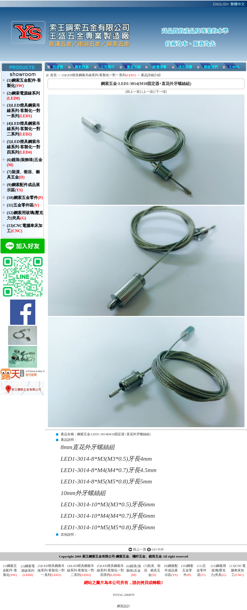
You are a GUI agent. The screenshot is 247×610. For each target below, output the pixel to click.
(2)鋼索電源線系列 (28, 570)
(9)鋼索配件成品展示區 (171, 570)
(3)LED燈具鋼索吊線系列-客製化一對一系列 (23, 110)
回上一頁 (133, 92)
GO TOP (158, 549)
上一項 (148, 92)
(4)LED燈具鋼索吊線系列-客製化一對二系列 (23, 128)
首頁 (53, 75)
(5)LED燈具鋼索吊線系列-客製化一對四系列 (23, 146)
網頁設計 (123, 606)
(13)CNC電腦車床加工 (237, 570)
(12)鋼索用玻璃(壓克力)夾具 (218, 570)
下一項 (161, 92)
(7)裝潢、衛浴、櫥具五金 (152, 570)
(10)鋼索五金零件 (25, 197)
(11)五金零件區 (23, 205)
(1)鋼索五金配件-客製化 (10, 570)
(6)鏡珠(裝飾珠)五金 (133, 570)
